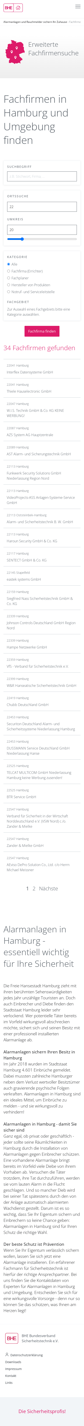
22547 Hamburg (18, 809)
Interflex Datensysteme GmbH (30, 372)
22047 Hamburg (18, 404)
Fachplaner (20, 278)
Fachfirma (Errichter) (27, 271)
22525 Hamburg (18, 766)
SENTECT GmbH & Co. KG (27, 560)
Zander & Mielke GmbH (25, 845)
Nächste (48, 888)
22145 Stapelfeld (18, 573)
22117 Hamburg (18, 553)
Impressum (13, 1369)
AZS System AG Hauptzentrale (30, 434)
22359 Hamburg (18, 660)
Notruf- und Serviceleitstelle (33, 291)
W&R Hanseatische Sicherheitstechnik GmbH (41, 685)
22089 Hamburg (18, 447)
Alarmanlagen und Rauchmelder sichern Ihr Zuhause (35, 22)
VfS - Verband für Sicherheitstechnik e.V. (38, 666)
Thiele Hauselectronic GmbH (29, 391)
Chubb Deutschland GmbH (28, 704)
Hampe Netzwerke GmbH (27, 647)
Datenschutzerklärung (26, 1355)
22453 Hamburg (18, 717)
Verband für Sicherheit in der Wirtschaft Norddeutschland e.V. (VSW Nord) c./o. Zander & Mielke (37, 821)
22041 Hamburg (18, 365)
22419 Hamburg (18, 698)
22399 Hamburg (18, 679)
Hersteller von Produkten (31, 285)
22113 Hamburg (18, 466)
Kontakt (10, 1376)
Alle (14, 264)
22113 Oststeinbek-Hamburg (26, 515)
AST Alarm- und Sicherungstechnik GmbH (39, 454)
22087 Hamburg (18, 428)
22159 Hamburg (18, 592)
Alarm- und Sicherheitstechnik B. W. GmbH (40, 521)
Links (9, 1383)
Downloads (13, 1362)
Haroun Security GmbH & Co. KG (32, 541)
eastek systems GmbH (24, 579)
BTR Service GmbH (21, 797)
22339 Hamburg (18, 616)
